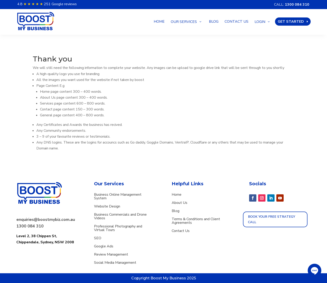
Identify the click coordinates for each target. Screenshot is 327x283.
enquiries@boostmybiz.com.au (45, 219)
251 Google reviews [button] (60, 4)
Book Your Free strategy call (271, 219)
